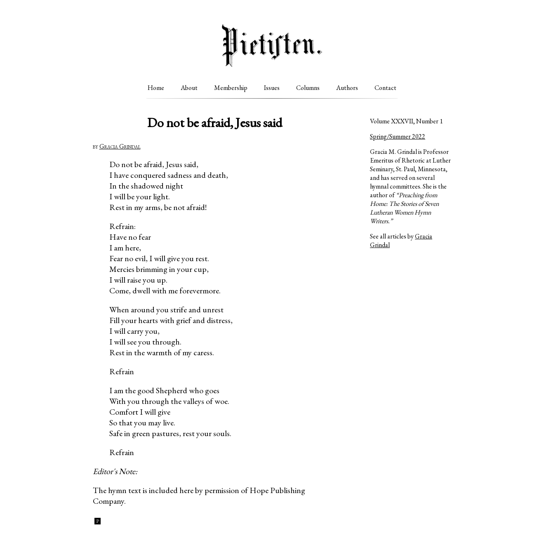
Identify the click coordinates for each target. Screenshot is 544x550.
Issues (272, 87)
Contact (385, 87)
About (189, 87)
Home (156, 87)
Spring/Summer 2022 (397, 136)
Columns (308, 87)
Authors (347, 87)
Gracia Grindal (120, 146)
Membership (230, 87)
